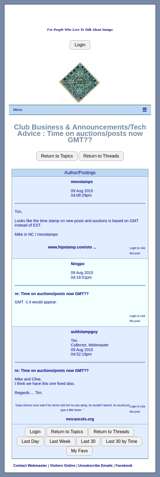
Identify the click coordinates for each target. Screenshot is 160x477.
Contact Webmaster (30, 465)
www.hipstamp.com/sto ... (72, 247)
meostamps (82, 181)
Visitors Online (62, 465)
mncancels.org (80, 419)
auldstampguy (84, 331)
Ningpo (77, 264)
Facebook (123, 465)
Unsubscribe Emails (95, 465)
